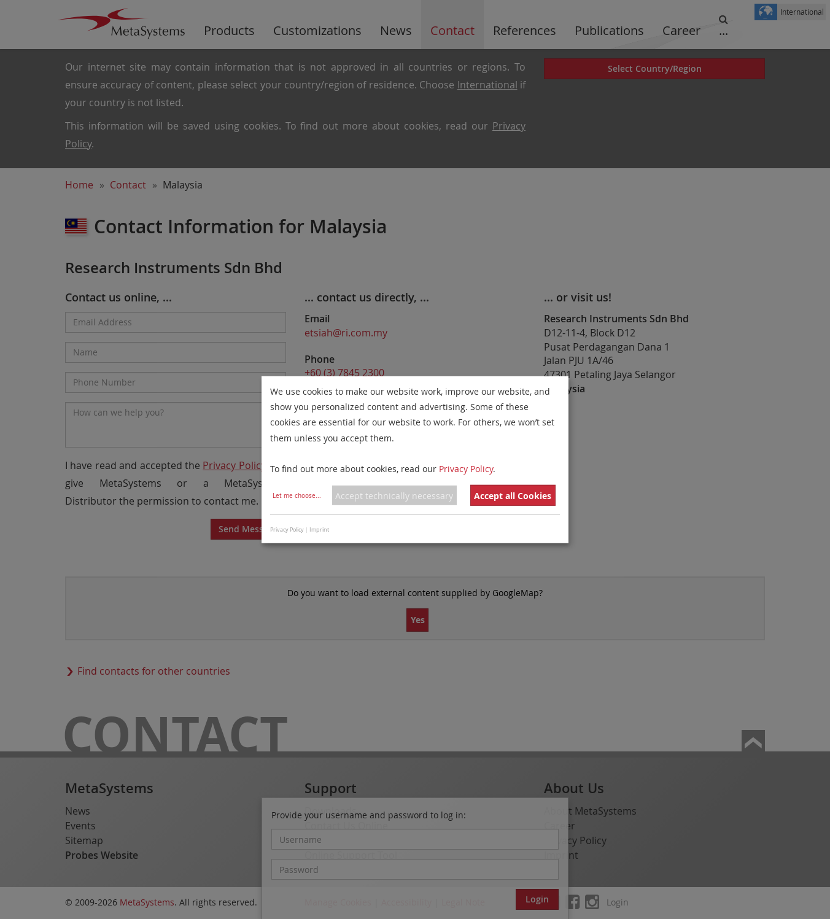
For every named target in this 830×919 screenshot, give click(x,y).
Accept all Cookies (512, 496)
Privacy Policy (466, 469)
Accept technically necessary (394, 496)
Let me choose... (297, 496)
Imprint (319, 529)
